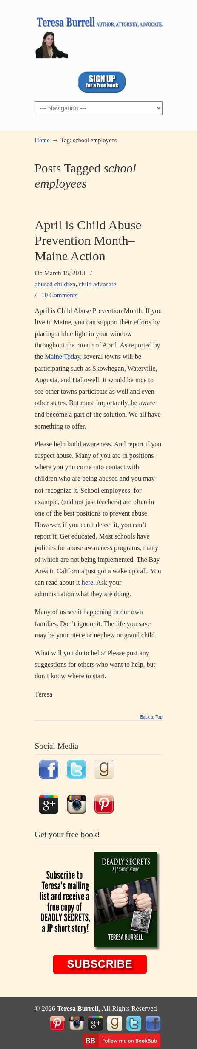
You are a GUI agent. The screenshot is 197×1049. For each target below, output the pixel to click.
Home (42, 140)
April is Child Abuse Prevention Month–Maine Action (88, 240)
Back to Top (151, 717)
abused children (55, 284)
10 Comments (59, 295)
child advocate (97, 284)
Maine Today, (64, 356)
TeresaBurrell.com (99, 34)
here (88, 582)
